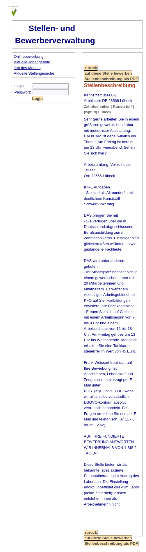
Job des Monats (27, 68)
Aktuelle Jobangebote (32, 62)
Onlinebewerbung (29, 56)
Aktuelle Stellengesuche (34, 73)
